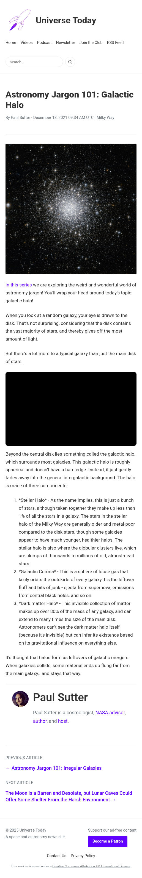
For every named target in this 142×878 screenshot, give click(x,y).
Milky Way (105, 117)
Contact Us (56, 856)
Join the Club (91, 42)
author (40, 721)
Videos (27, 42)
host (63, 721)
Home (11, 42)
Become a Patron (107, 841)
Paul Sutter (20, 117)
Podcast (44, 42)
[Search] (70, 62)
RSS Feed (115, 42)
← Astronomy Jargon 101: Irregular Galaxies (54, 768)
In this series (19, 285)
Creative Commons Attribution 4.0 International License (91, 866)
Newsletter (65, 42)
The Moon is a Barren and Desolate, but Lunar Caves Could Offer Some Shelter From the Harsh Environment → (69, 796)
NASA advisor (110, 712)
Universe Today (51, 20)
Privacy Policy (83, 856)
